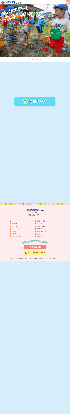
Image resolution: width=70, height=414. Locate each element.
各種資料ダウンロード (43, 231)
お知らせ (39, 236)
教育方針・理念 (41, 220)
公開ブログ (15, 233)
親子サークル (15, 228)
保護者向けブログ (17, 236)
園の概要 (39, 228)
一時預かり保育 (41, 226)
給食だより (40, 233)
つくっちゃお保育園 (50, 258)
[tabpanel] (35, 30)
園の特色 (14, 223)
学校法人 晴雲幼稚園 (21, 258)
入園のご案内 (15, 231)
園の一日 (39, 223)
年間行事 (14, 226)
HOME (13, 220)
